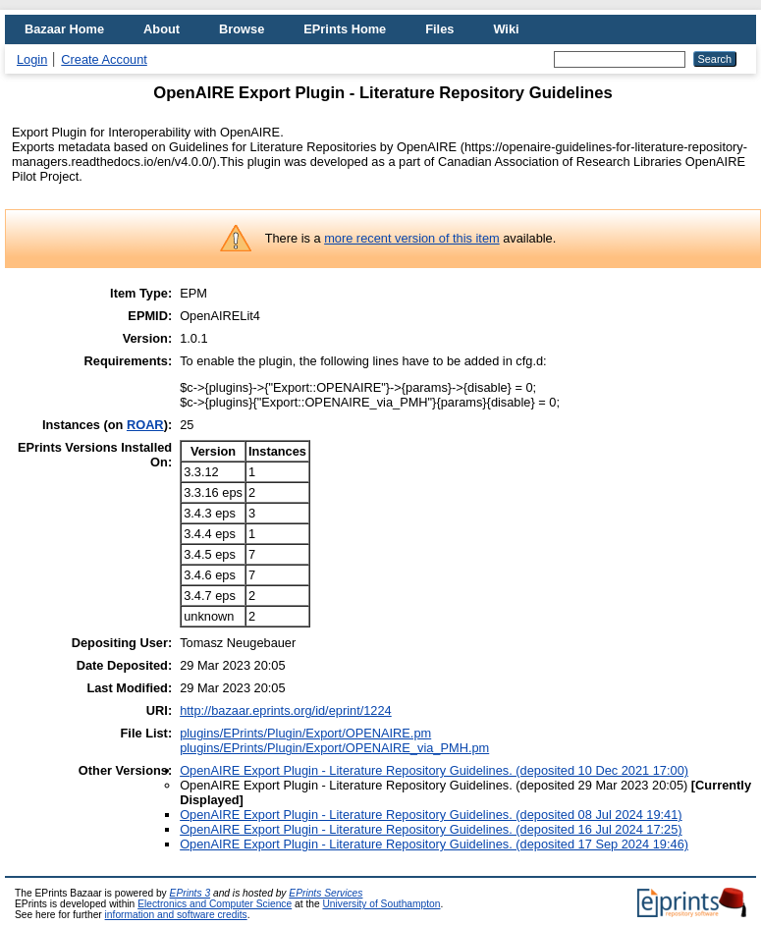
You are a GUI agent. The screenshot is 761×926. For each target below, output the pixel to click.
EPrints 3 (190, 893)
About (161, 29)
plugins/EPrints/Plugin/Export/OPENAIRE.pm (305, 733)
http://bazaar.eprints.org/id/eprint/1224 (286, 710)
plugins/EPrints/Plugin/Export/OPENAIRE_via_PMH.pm (334, 747)
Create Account (104, 59)
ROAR (145, 424)
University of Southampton (381, 904)
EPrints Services (325, 893)
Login (32, 59)
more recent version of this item (412, 238)
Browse (241, 29)
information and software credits (176, 914)
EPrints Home (344, 29)
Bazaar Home (64, 29)
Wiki (505, 29)
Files (439, 29)
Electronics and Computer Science (214, 904)
